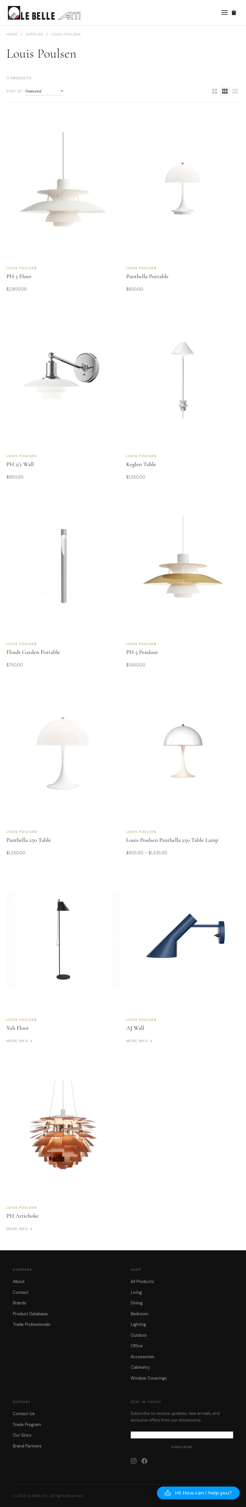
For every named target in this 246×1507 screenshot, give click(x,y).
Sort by (14, 91)
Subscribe (182, 1447)
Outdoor (139, 1335)
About (19, 1281)
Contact (21, 1292)
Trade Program (27, 1424)
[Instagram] (133, 1461)
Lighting (138, 1324)
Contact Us (24, 1413)
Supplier (34, 34)
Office (137, 1346)
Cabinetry (140, 1367)
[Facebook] (144, 1461)
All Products (142, 1281)
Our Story (22, 1435)
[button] (198, 1493)
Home (12, 34)
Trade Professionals (31, 1324)
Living (136, 1292)
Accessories (142, 1356)
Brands (19, 1303)
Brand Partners (27, 1446)
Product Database (30, 1314)
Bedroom (139, 1314)
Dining (137, 1303)
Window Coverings (149, 1378)
